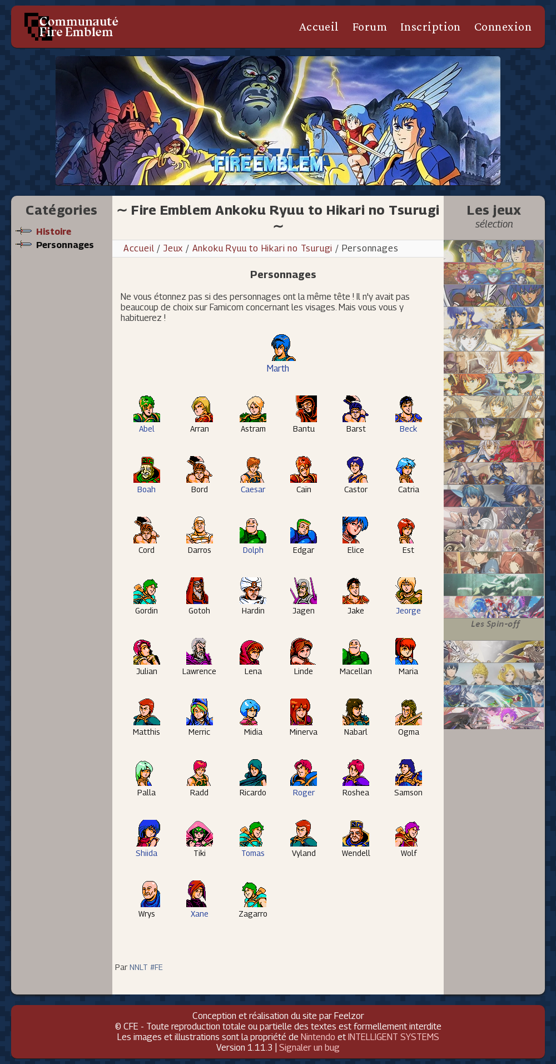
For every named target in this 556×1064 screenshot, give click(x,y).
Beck (408, 424)
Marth (281, 363)
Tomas (253, 848)
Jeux (173, 248)
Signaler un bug (309, 1047)
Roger (303, 788)
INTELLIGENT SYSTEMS (393, 1037)
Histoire (53, 231)
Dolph (253, 545)
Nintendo (318, 1037)
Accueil (319, 26)
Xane (199, 909)
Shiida (146, 848)
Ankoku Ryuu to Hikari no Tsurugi (263, 248)
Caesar (253, 484)
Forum (370, 26)
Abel (146, 424)
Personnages (65, 245)
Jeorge (408, 606)
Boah (146, 484)
